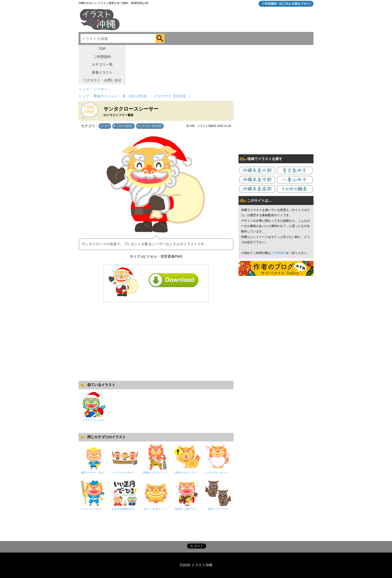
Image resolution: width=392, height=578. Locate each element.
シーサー (104, 125)
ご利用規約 (102, 57)
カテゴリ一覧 (102, 64)
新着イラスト (102, 72)
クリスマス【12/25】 (150, 125)
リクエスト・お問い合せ (102, 80)
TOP (102, 49)
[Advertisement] (156, 341)
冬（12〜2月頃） (123, 125)
